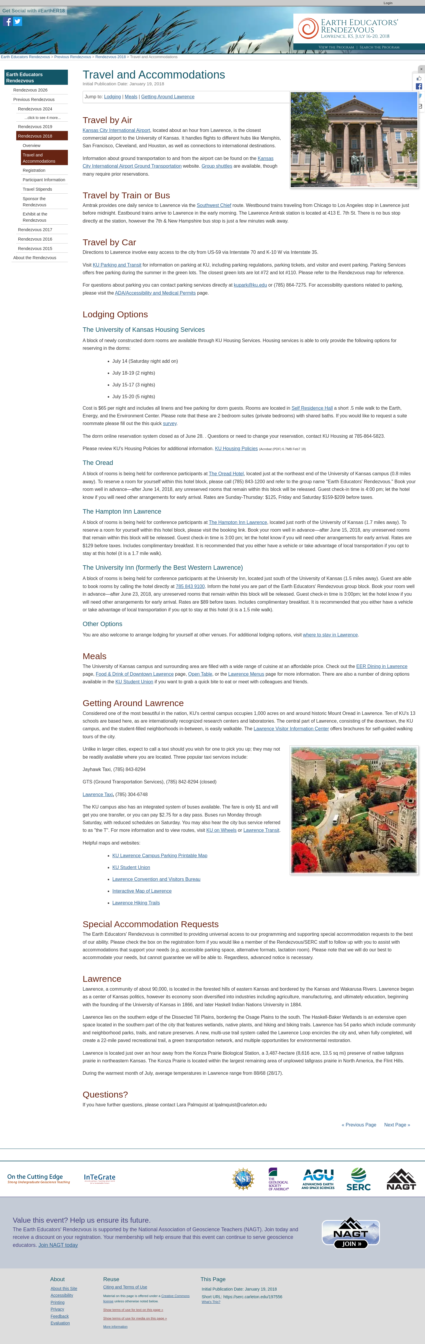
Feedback (59, 1316)
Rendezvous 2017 (35, 229)
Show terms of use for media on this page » (135, 1318)
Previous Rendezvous (72, 57)
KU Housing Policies (236, 448)
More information (115, 1326)
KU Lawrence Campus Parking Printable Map (159, 855)
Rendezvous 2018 (110, 57)
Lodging (112, 96)
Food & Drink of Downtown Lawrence (135, 674)
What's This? (211, 1302)
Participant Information (44, 179)
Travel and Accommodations (39, 158)
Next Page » (397, 1124)
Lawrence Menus (246, 674)
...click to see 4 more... (42, 118)
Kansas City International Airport (116, 130)
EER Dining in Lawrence (381, 666)
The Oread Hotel (226, 473)
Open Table (200, 674)
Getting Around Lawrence (168, 96)
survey (169, 423)
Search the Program (380, 47)
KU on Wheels (221, 830)
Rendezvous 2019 (35, 126)
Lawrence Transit (261, 830)
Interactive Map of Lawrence (142, 891)
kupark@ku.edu (250, 285)
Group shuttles (217, 166)
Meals (131, 96)
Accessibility (61, 1295)
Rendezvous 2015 (35, 248)
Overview (31, 145)
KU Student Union (134, 681)
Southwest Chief (214, 205)
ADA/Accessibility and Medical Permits (155, 292)
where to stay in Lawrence (330, 634)
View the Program (336, 47)
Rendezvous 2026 (30, 90)
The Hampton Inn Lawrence (238, 522)
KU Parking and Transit (117, 264)
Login (388, 3)
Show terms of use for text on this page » (133, 1310)
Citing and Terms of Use (125, 1287)
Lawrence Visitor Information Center (291, 728)
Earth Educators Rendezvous (25, 57)
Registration (34, 170)
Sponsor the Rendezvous (34, 201)
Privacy (57, 1309)
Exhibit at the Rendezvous (35, 217)
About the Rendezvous (34, 257)
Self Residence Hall (312, 408)
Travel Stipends (37, 189)
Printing (57, 1302)
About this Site (63, 1288)
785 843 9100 (190, 586)
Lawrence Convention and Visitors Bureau (156, 879)
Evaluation (60, 1323)
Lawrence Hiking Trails (136, 902)
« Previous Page (359, 1124)
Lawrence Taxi (98, 794)
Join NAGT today (58, 1245)
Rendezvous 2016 (35, 239)
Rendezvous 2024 (35, 109)
